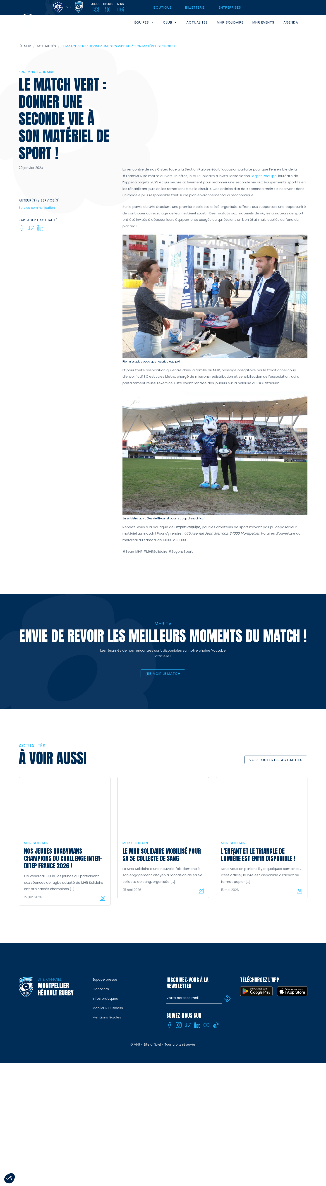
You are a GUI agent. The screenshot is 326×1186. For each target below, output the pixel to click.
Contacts (101, 989)
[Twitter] (31, 228)
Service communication (37, 208)
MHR (27, 46)
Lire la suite (102, 898)
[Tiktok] (216, 1025)
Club (170, 22)
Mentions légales (107, 1017)
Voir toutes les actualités (275, 759)
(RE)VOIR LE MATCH (162, 673)
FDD (22, 71)
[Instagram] (179, 1025)
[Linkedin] (40, 228)
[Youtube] (206, 1025)
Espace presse (105, 979)
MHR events (263, 22)
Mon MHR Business (108, 1008)
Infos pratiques (105, 998)
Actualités (197, 22)
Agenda (290, 22)
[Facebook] (22, 228)
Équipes (144, 22)
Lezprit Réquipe (264, 175)
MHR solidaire (230, 22)
